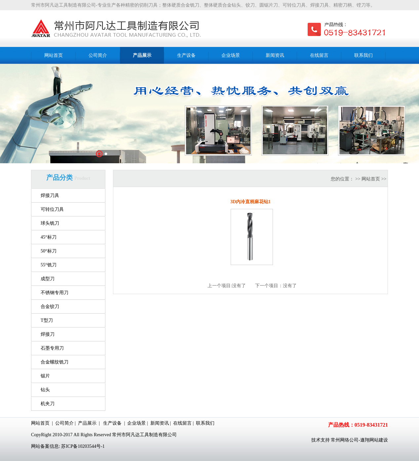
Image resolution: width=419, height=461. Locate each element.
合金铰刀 (50, 306)
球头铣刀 (50, 223)
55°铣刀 (49, 264)
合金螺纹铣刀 (54, 362)
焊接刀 (48, 334)
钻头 (45, 389)
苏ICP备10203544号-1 (82, 446)
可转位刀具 (52, 209)
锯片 (45, 375)
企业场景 (136, 423)
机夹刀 (48, 403)
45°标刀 (49, 237)
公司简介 (64, 423)
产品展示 (87, 423)
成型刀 (48, 278)
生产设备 (112, 423)
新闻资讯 (159, 423)
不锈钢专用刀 (54, 292)
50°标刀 (49, 251)
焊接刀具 (50, 195)
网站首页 (371, 178)
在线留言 (182, 423)
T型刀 (47, 320)
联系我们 (205, 423)
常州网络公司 (345, 440)
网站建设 (378, 440)
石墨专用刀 (52, 348)
